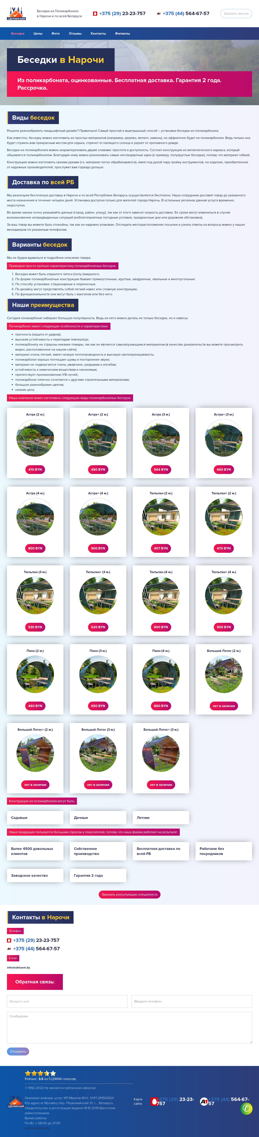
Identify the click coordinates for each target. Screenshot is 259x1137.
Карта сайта (138, 1101)
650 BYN (98, 706)
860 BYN (161, 706)
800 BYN (35, 548)
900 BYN (98, 548)
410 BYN (35, 469)
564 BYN (161, 469)
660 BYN (224, 469)
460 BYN (35, 706)
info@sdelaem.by (18, 967)
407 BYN (161, 548)
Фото (56, 33)
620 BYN (98, 627)
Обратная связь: (34, 982)
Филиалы (122, 33)
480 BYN (98, 469)
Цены (38, 33)
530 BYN (35, 627)
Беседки (17, 33)
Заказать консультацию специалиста (129, 894)
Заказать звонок (236, 14)
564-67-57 (186, 14)
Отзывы (75, 33)
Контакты (98, 33)
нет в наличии (224, 706)
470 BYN (224, 548)
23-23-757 (122, 14)
